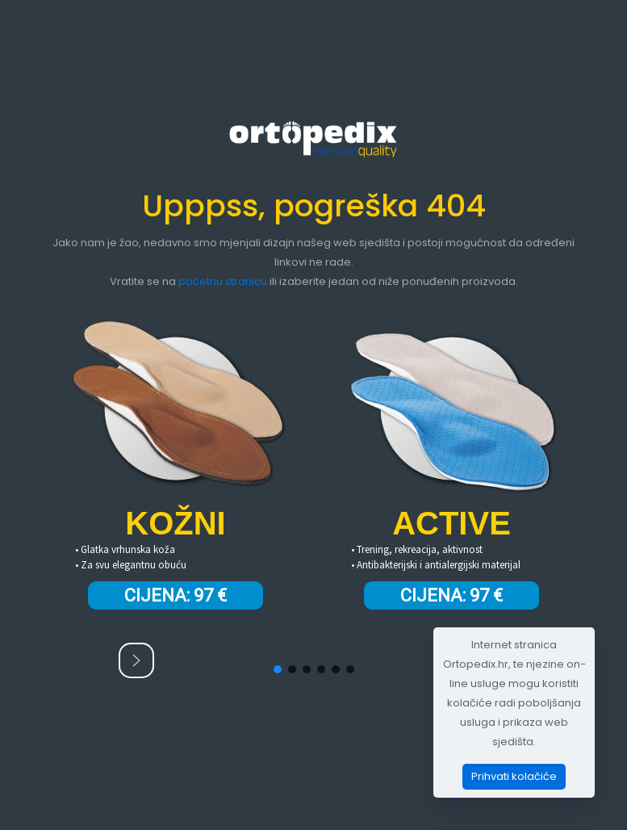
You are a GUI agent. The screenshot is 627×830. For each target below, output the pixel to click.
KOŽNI (175, 523)
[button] (136, 660)
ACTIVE (451, 523)
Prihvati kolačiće (514, 776)
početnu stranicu (222, 281)
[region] (314, 484)
